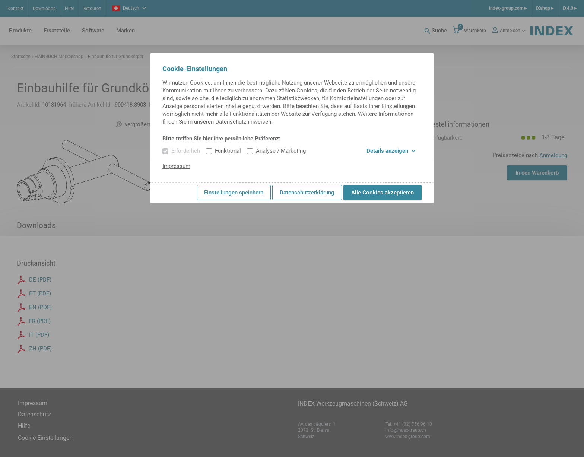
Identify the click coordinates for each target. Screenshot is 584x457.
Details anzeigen (391, 150)
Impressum (176, 166)
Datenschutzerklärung (307, 192)
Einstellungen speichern (233, 192)
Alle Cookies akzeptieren (382, 192)
